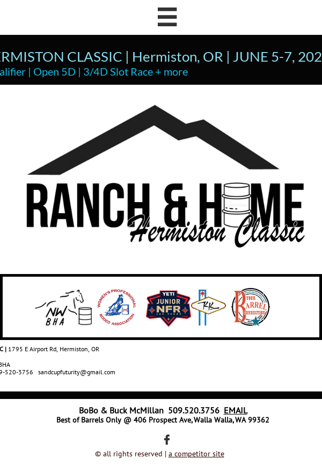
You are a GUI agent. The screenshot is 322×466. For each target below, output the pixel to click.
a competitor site (196, 453)
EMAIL (235, 410)
